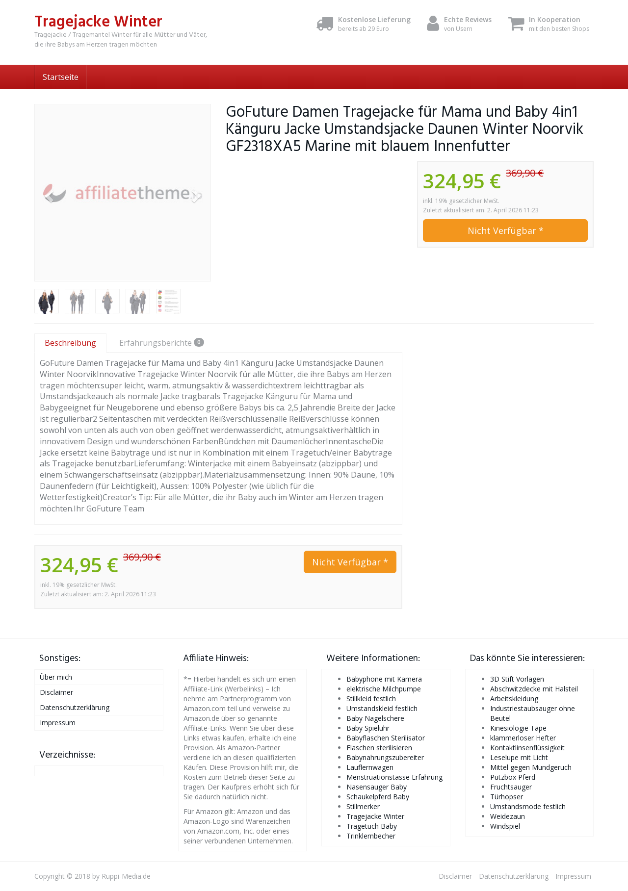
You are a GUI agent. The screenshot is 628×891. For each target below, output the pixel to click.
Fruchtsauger (511, 786)
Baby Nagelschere (375, 718)
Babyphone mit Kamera (384, 679)
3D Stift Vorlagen (517, 679)
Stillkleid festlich (371, 698)
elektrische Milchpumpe (383, 688)
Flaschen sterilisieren (379, 747)
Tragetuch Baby (371, 826)
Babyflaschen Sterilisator (385, 737)
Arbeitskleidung (514, 698)
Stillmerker (363, 806)
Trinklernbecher (370, 835)
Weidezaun (507, 816)
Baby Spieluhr (368, 728)
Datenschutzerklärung (74, 707)
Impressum (58, 722)
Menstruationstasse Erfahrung (394, 777)
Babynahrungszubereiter (385, 757)
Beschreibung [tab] (70, 342)
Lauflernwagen (369, 767)
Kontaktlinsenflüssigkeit (527, 747)
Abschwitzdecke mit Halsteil (534, 688)
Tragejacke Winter (375, 816)
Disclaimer (56, 692)
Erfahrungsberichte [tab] (161, 342)
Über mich (56, 677)
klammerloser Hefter (523, 737)
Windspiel (505, 826)
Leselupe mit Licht (519, 757)
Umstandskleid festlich (382, 708)
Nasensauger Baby (376, 786)
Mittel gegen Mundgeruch (531, 767)
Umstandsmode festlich (528, 806)
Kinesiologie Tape (518, 728)
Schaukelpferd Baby (377, 796)
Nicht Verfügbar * (506, 230)
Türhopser (506, 796)
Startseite (60, 77)
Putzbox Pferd (512, 777)
